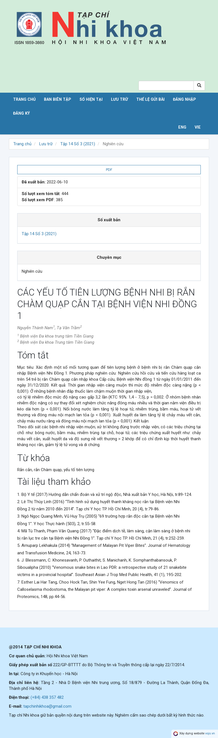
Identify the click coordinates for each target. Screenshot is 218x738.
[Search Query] (166, 85)
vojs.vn (210, 733)
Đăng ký (21, 113)
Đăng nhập (184, 99)
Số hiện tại (91, 99)
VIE (198, 127)
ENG (182, 127)
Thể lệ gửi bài (150, 99)
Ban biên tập (57, 99)
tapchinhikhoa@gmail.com (47, 706)
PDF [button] (109, 170)
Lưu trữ (119, 99)
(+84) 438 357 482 (47, 697)
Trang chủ (24, 99)
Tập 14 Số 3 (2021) (77, 143)
